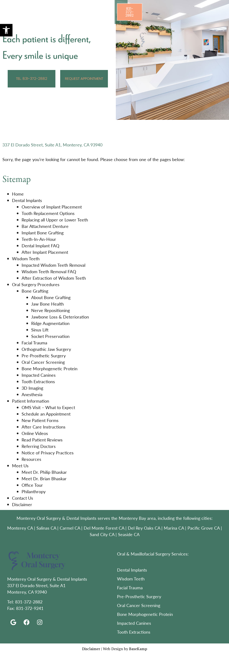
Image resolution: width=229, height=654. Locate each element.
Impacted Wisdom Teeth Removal (53, 265)
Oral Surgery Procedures (35, 284)
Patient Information (30, 401)
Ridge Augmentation (50, 323)
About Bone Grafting (50, 297)
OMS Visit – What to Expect (48, 407)
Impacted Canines (39, 375)
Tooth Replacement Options (48, 213)
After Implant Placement (45, 252)
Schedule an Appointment (46, 414)
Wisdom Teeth (26, 258)
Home (18, 194)
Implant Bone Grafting (43, 233)
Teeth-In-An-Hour (39, 239)
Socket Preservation (50, 336)
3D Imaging (32, 388)
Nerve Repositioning (50, 310)
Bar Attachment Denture (45, 226)
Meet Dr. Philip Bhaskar (44, 472)
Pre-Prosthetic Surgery (44, 356)
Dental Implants (27, 200)
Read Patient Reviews (42, 440)
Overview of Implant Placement (52, 207)
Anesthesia (32, 394)
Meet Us (20, 466)
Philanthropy (34, 491)
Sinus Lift (39, 330)
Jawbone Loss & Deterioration (60, 317)
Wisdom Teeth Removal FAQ (49, 271)
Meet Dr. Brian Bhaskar (44, 478)
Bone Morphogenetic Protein (49, 368)
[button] (6, 30)
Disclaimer (22, 504)
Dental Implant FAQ (40, 246)
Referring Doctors (39, 446)
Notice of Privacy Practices (48, 453)
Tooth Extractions (38, 381)
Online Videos (35, 433)
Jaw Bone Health (47, 304)
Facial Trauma (34, 343)
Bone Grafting (35, 291)
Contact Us (22, 498)
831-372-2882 (28, 602)
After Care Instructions (43, 427)
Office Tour (32, 485)
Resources (31, 459)
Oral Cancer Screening (43, 362)
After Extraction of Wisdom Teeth (54, 278)
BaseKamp (138, 648)
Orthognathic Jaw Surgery (46, 349)
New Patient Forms (40, 420)
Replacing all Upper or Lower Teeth (55, 220)
